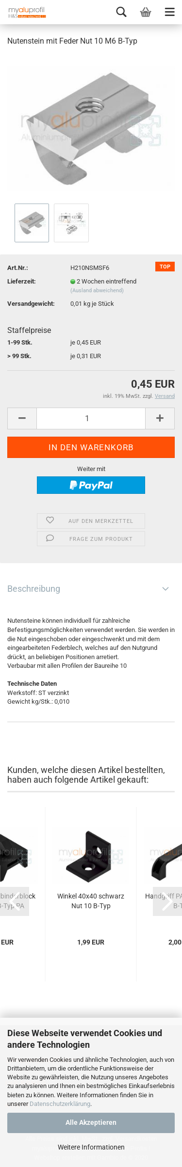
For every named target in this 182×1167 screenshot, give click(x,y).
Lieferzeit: (21, 281)
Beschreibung (33, 589)
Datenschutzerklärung (60, 1103)
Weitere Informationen (91, 1147)
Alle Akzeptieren (91, 1122)
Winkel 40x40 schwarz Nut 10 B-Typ (90, 901)
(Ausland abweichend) (97, 290)
